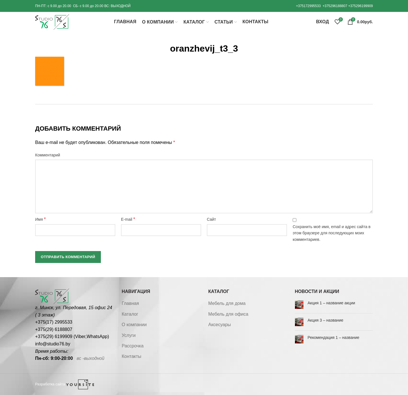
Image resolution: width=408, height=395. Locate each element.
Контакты (131, 356)
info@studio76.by (52, 343)
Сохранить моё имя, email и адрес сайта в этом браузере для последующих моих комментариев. (332, 233)
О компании (134, 324)
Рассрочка (133, 345)
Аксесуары (219, 324)
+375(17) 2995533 (53, 322)
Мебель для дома (227, 303)
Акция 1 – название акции (331, 303)
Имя (40, 219)
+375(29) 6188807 (53, 329)
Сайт (211, 219)
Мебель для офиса (228, 314)
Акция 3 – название (325, 320)
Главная (130, 303)
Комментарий (47, 155)
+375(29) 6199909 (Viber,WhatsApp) (72, 336)
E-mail (128, 219)
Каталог (130, 314)
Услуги (129, 335)
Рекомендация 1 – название (334, 337)
